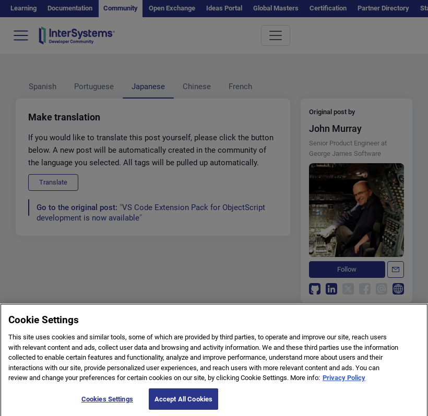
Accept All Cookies (183, 405)
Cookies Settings (107, 405)
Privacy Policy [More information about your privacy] (344, 383)
